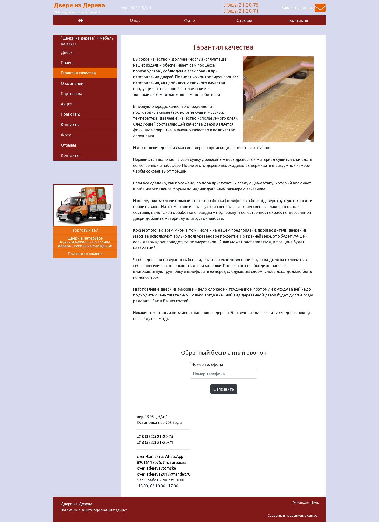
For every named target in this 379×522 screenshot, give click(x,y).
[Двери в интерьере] (85, 239)
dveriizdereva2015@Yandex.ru (163, 474)
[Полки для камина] (85, 255)
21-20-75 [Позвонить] (241, 5)
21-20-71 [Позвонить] (241, 11)
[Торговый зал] (85, 232)
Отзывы (244, 20)
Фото (189, 20)
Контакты (298, 20)
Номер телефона (206, 364)
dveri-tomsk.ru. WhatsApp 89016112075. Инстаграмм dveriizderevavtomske (161, 462)
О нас (135, 20)
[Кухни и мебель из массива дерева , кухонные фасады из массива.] (85, 247)
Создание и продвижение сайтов (293, 515)
